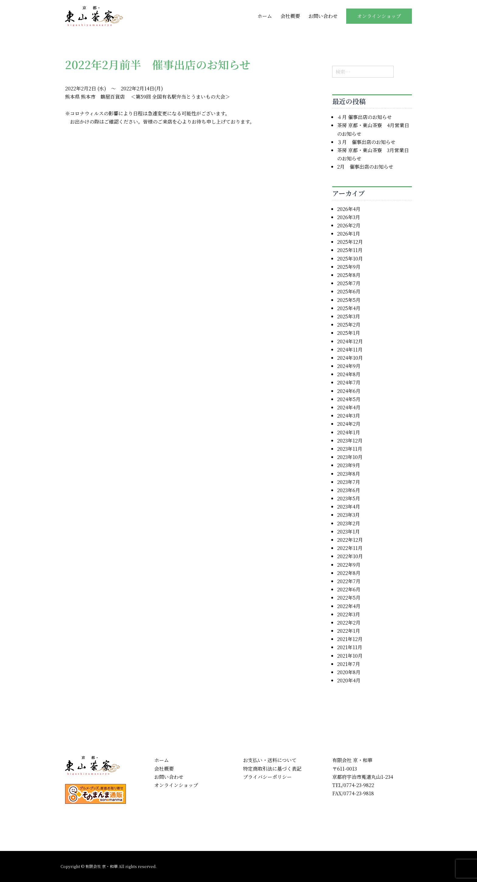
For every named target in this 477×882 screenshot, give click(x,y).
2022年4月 (348, 606)
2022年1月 (348, 630)
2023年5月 (348, 498)
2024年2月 (348, 423)
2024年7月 (348, 382)
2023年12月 (350, 440)
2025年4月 (348, 308)
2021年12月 (350, 638)
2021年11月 (349, 647)
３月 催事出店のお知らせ (366, 141)
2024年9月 (348, 365)
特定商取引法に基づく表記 (272, 768)
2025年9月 (348, 266)
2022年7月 (348, 581)
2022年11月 (350, 547)
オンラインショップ (379, 15)
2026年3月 (348, 217)
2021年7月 (348, 663)
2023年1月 (348, 531)
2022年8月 (348, 572)
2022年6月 (348, 589)
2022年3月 (348, 614)
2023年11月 (349, 448)
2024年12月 (350, 341)
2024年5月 (348, 399)
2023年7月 (348, 481)
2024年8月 (348, 374)
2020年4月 (348, 680)
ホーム (264, 15)
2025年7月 (348, 283)
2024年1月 (348, 432)
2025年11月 (350, 250)
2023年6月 (348, 490)
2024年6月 (348, 390)
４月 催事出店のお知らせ (364, 117)
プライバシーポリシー (267, 776)
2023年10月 (350, 456)
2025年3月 (348, 316)
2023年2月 (348, 523)
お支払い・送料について (270, 760)
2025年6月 (348, 291)
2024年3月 (348, 415)
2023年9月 (348, 465)
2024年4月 (348, 407)
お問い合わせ (323, 15)
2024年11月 (350, 349)
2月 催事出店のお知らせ (365, 166)
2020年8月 (348, 672)
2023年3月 (348, 514)
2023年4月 (348, 506)
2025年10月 (350, 258)
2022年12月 (350, 539)
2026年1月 (348, 233)
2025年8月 (348, 274)
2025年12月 (350, 241)
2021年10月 (350, 655)
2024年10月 (350, 357)
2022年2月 (348, 622)
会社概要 (290, 15)
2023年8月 (348, 473)
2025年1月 (348, 332)
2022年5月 (348, 597)
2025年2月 (348, 324)
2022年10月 (350, 556)
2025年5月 (348, 299)
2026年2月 (348, 225)
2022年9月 (348, 564)
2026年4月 (348, 208)
